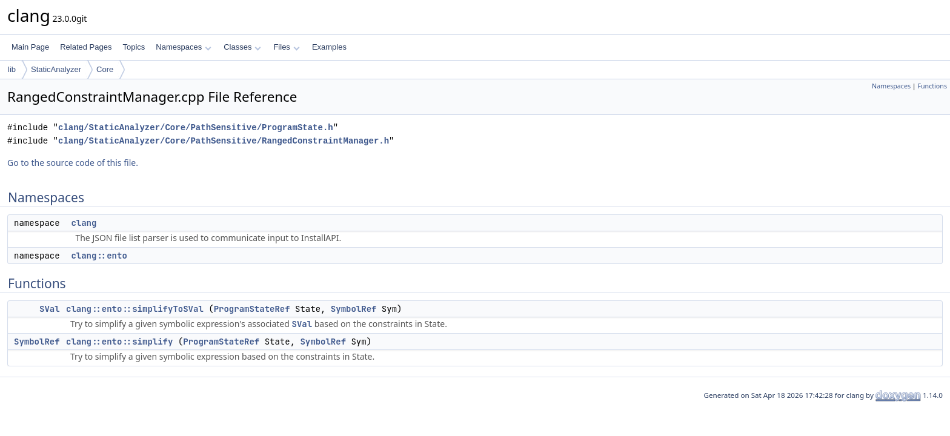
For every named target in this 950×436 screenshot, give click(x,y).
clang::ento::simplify (119, 341)
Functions (932, 86)
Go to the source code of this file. (72, 162)
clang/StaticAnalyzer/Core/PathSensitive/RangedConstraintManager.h (223, 141)
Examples (329, 46)
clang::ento (99, 255)
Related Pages (85, 46)
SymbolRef (354, 308)
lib (12, 69)
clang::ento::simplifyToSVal (135, 308)
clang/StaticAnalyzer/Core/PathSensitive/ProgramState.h (195, 127)
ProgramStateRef (252, 308)
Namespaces (183, 46)
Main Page (30, 46)
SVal (49, 308)
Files (286, 46)
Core (104, 69)
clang (83, 222)
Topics (133, 46)
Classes (242, 46)
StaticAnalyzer (56, 69)
